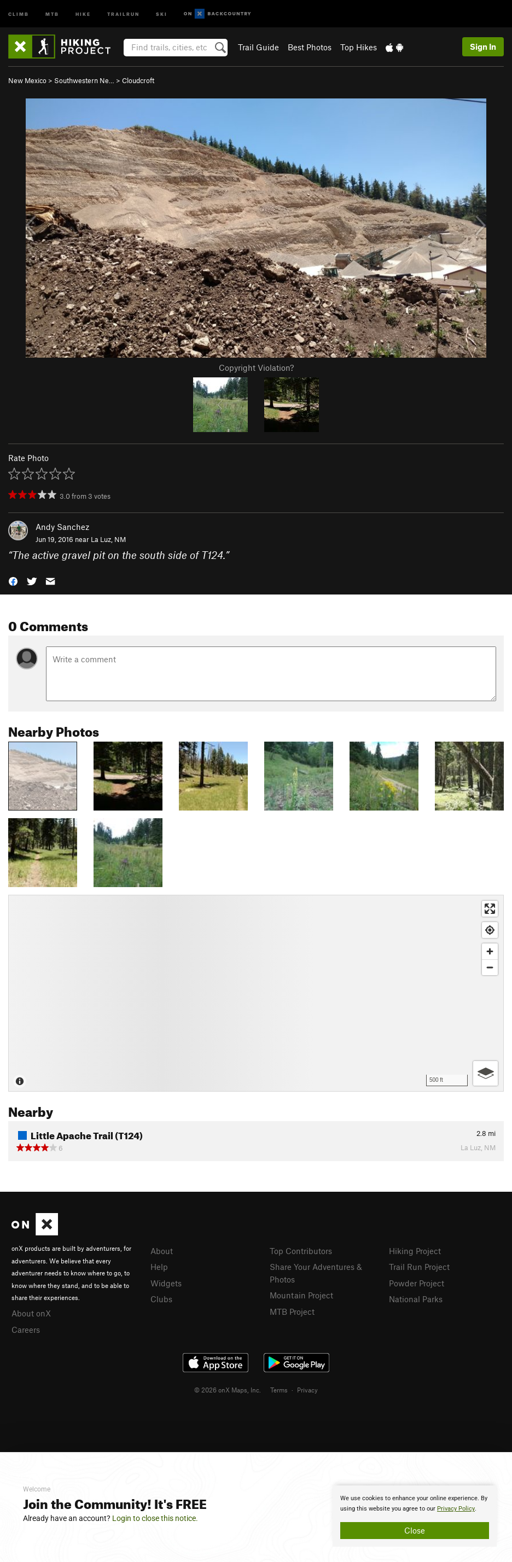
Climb (18, 13)
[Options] (485, 1073)
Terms (279, 1390)
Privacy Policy (456, 1508)
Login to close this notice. (155, 1518)
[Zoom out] (490, 967)
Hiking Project (415, 1251)
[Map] (256, 993)
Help (159, 1267)
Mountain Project (301, 1295)
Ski (161, 13)
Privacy (307, 1390)
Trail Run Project (419, 1267)
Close (414, 1530)
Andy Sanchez (62, 527)
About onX (31, 1313)
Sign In (483, 46)
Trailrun (123, 13)
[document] (414, 1516)
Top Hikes (358, 47)
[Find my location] (490, 930)
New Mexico (27, 80)
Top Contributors (301, 1251)
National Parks (416, 1299)
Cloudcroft (138, 80)
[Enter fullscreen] (490, 909)
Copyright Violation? (256, 367)
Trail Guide (258, 47)
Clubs (161, 1299)
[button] (13, 580)
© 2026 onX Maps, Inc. (227, 1390)
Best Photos (309, 47)
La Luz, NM (108, 539)
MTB (52, 13)
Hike (83, 13)
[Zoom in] (490, 951)
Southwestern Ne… (84, 80)
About (161, 1251)
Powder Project (416, 1283)
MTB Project (292, 1311)
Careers (25, 1329)
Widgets (166, 1283)
